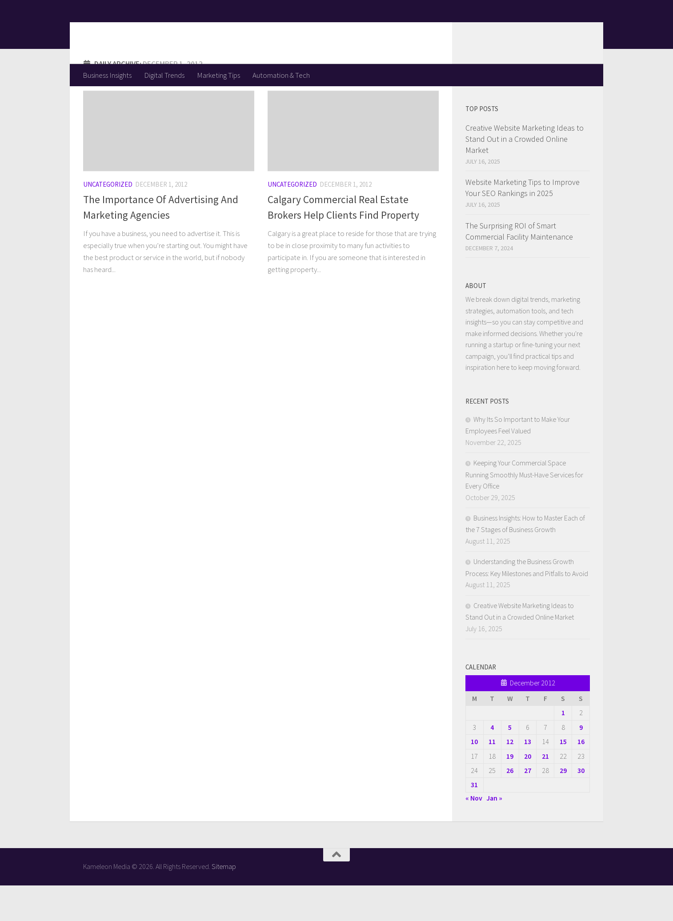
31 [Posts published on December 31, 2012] (474, 820)
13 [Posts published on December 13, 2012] (527, 777)
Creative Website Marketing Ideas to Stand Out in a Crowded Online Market (524, 174)
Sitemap (224, 901)
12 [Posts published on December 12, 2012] (509, 777)
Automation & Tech (281, 75)
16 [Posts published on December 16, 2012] (581, 777)
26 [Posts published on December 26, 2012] (509, 805)
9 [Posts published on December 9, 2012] (581, 762)
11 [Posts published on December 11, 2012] (492, 777)
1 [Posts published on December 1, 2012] (563, 748)
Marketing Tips (218, 75)
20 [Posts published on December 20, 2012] (527, 791)
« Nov (473, 833)
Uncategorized (107, 220)
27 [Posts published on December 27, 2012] (527, 805)
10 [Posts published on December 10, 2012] (474, 777)
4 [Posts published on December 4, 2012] (492, 762)
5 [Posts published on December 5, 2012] (510, 762)
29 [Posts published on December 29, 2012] (563, 805)
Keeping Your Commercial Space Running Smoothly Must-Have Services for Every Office (524, 510)
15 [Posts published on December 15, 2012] (563, 777)
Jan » (494, 833)
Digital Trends (164, 75)
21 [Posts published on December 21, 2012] (545, 791)
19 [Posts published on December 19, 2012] (509, 791)
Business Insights (107, 75)
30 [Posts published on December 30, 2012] (581, 805)
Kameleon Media (152, 31)
